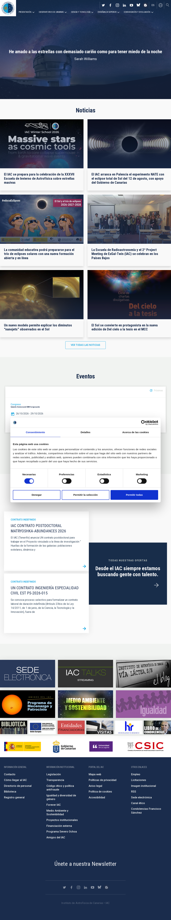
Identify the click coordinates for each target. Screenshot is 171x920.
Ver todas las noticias (85, 345)
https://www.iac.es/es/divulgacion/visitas (100, 727)
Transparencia (55, 780)
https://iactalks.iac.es (85, 674)
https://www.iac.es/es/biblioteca (13, 727)
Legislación (53, 774)
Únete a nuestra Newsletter (85, 863)
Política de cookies (100, 791)
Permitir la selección (85, 494)
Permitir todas (134, 494)
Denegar (37, 494)
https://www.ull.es (101, 746)
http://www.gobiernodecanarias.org (64, 746)
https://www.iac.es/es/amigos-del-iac (27, 704)
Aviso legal (95, 785)
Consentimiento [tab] (35, 432)
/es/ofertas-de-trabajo (156, 585)
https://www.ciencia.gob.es (22, 746)
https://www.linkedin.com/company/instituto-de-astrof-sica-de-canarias (124, 5)
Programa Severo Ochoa (61, 831)
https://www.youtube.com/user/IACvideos (131, 5)
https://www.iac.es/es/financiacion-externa (71, 727)
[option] (85, 409)
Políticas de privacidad (102, 780)
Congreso (16, 404)
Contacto (9, 774)
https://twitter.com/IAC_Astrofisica (103, 5)
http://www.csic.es (145, 746)
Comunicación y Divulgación (137, 12)
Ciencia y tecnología (80, 12)
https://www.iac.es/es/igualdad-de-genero (143, 704)
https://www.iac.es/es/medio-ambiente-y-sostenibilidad (85, 704)
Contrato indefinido (23, 519)
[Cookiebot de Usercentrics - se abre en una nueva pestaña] (143, 422)
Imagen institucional (143, 785)
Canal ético (138, 803)
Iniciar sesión (160, 5)
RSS (133, 791)
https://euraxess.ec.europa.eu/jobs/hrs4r (128, 727)
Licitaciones (138, 780)
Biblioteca (10, 791)
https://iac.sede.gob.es (27, 674)
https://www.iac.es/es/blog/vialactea (145, 5)
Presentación (25, 12)
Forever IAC (53, 804)
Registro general (14, 797)
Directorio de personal (18, 785)
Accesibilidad (97, 797)
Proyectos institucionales (62, 820)
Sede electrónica (141, 797)
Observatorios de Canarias (51, 12)
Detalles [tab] (85, 432)
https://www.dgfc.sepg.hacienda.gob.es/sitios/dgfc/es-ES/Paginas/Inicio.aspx (42, 727)
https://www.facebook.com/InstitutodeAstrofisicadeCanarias (110, 5)
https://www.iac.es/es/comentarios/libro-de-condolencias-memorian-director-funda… (157, 727)
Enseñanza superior (107, 12)
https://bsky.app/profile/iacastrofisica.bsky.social (138, 5)
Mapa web (95, 774)
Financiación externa (59, 825)
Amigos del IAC (55, 837)
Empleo (135, 774)
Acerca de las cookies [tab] (135, 432)
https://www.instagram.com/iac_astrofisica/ (117, 5)
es (153, 5)
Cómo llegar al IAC (15, 780)
